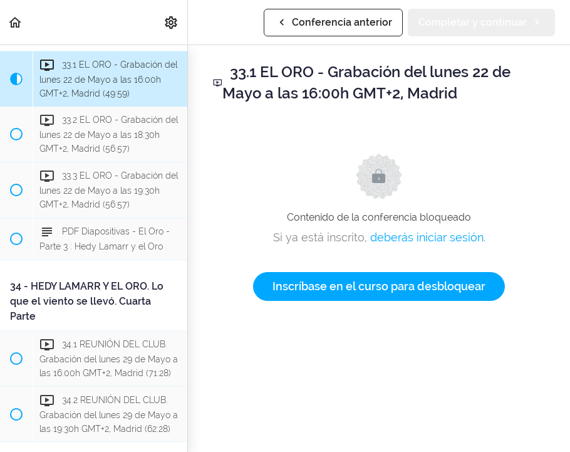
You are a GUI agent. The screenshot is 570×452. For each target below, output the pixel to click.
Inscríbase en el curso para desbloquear (378, 286)
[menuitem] (171, 22)
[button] (15, 22)
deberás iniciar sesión (427, 237)
